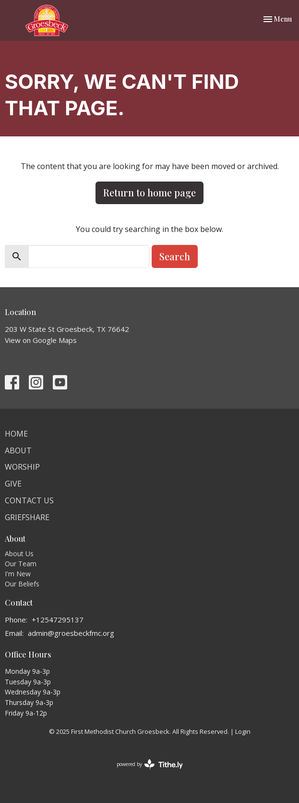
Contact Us (29, 500)
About (18, 450)
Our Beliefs (22, 583)
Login (243, 731)
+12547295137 (58, 619)
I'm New (18, 573)
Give (13, 483)
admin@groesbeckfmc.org (71, 633)
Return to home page (149, 192)
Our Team (20, 563)
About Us (19, 553)
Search (174, 256)
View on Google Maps (41, 340)
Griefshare (27, 517)
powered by (150, 764)
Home (16, 433)
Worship (22, 467)
